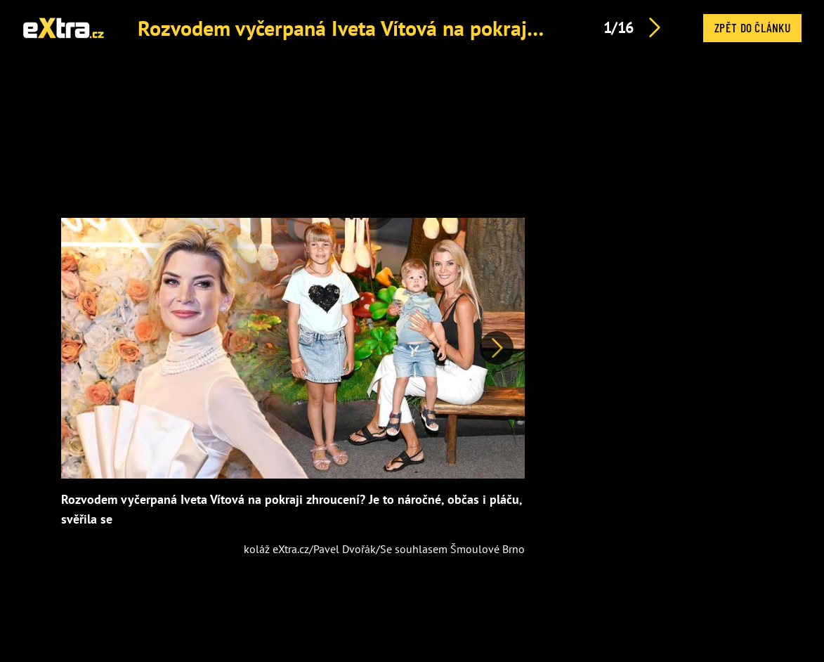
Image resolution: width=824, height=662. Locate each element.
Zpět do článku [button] (752, 27)
